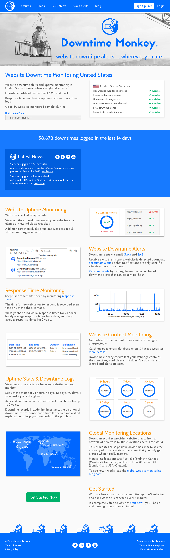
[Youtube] (73, 157)
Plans (41, 6)
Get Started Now (43, 497)
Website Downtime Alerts (152, 549)
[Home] (10, 10)
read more (47, 171)
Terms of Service (13, 545)
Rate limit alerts (99, 271)
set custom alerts (100, 262)
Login (161, 6)
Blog (98, 6)
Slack (80, 6)
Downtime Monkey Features (151, 541)
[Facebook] (68, 157)
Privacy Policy (11, 549)
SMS (59, 6)
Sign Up (143, 6)
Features (25, 6)
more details (97, 352)
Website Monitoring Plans (152, 545)
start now (136, 503)
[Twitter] (57, 157)
